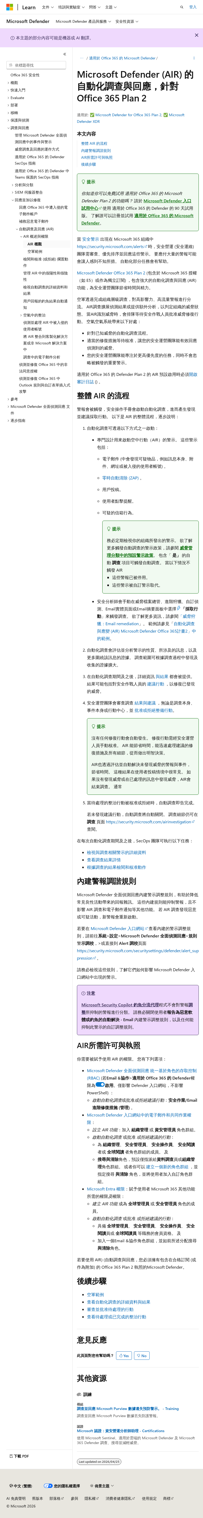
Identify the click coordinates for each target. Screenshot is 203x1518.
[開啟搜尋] (182, 7)
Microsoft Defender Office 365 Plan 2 (111, 272)
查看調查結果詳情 (104, 859)
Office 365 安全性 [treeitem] (25, 74)
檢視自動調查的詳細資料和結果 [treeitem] (45, 290)
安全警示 (90, 239)
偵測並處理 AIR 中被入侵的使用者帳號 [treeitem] (45, 325)
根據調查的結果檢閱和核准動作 (116, 867)
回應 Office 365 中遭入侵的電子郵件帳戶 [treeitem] (43, 210)
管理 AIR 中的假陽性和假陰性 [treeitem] (45, 276)
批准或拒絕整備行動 (154, 710)
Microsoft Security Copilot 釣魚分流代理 (120, 1004)
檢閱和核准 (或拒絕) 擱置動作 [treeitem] (45, 262)
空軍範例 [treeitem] (34, 251)
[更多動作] (194, 58)
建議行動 (155, 683)
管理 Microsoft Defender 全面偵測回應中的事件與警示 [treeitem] (41, 138)
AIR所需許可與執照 (97, 157)
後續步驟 (88, 164)
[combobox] (36, 65)
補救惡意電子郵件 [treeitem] (34, 221)
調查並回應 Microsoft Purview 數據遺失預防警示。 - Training (128, 1408)
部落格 (55, 1498)
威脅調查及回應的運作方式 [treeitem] (37, 149)
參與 (74, 1498)
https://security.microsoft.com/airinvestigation (148, 821)
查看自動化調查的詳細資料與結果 (118, 1302)
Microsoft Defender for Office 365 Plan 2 (128, 114)
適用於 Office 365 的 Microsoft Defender (122, 57)
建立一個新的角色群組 (167, 1166)
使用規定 (149, 1498)
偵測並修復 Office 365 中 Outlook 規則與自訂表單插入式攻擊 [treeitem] (44, 385)
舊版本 (37, 1498)
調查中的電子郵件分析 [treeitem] (41, 356)
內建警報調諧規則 (96, 150)
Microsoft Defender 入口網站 (117, 928)
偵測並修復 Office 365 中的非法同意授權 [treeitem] (43, 367)
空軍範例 (95, 1294)
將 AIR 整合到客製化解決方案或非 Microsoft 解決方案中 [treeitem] (45, 343)
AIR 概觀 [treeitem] (34, 243)
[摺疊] (64, 54)
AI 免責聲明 (16, 1498)
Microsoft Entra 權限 (106, 1189)
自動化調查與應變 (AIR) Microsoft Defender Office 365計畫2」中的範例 (146, 631)
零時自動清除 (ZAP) (121, 477)
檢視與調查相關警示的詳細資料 (116, 852)
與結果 (162, 676)
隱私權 (90, 1498)
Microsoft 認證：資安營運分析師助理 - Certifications (120, 1430)
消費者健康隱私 (119, 1498)
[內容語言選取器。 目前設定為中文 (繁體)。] (20, 1486)
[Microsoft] (9, 7)
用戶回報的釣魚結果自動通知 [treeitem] (45, 304)
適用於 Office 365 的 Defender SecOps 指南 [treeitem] (39, 160)
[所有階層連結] (81, 58)
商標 (166, 1498)
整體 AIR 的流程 (94, 143)
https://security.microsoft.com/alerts (110, 246)
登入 (193, 6)
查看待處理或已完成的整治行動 (116, 1316)
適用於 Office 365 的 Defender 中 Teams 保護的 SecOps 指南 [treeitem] (42, 174)
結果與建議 (145, 703)
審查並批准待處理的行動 (110, 1309)
